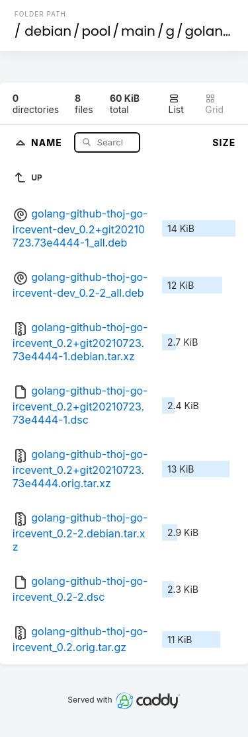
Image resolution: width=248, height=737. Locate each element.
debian (47, 31)
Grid (214, 104)
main (138, 31)
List (176, 104)
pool (96, 31)
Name (48, 141)
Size (223, 142)
